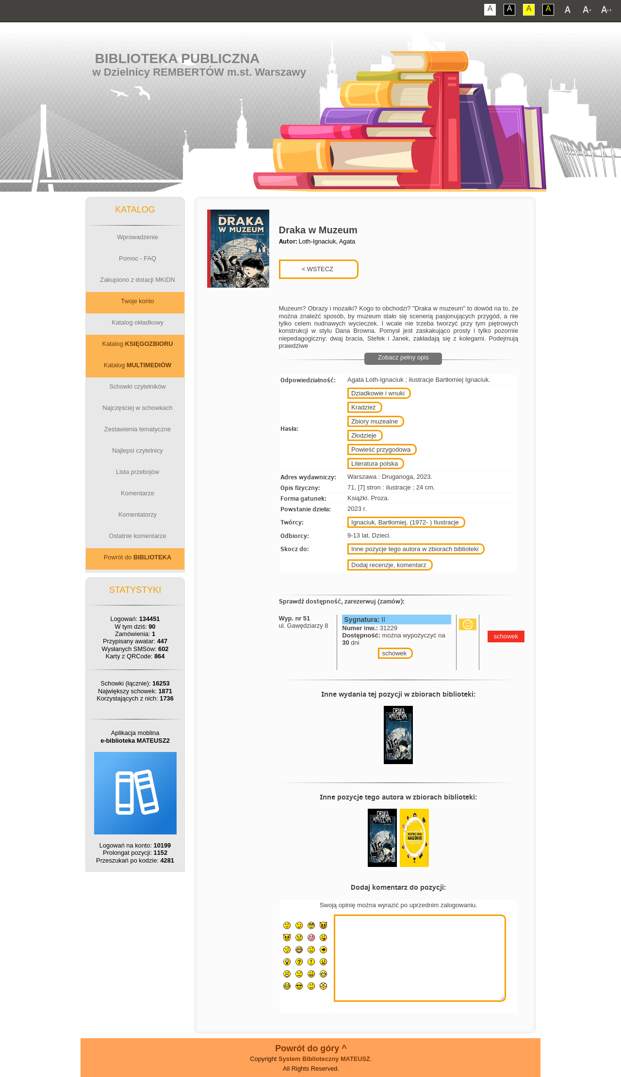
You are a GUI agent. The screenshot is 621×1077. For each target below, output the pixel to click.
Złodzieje (363, 435)
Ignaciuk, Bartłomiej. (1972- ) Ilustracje (405, 522)
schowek (394, 653)
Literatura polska (374, 463)
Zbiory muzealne (374, 421)
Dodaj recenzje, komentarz (388, 565)
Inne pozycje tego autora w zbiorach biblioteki (414, 549)
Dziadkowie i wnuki (378, 393)
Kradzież (363, 407)
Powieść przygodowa (380, 449)
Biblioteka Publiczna (177, 58)
